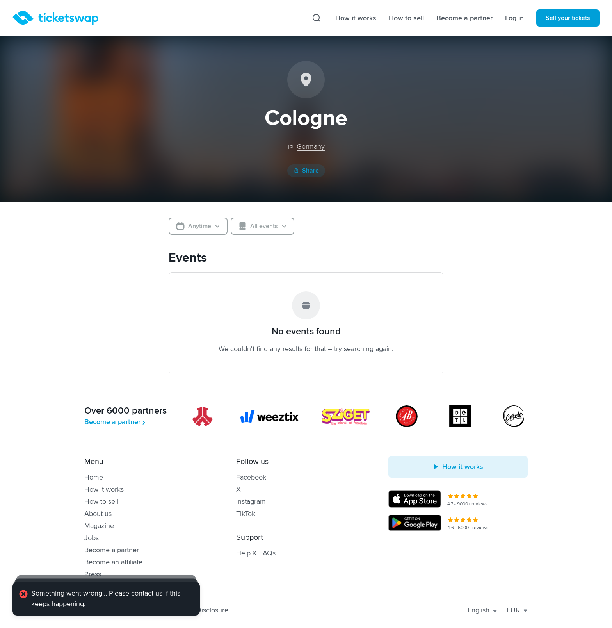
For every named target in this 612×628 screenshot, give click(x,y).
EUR (517, 610)
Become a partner (464, 18)
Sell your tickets (568, 18)
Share (306, 171)
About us (98, 513)
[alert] (106, 599)
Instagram (251, 501)
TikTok (245, 513)
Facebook (251, 477)
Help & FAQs (256, 553)
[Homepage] (55, 18)
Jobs (91, 537)
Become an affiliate (113, 562)
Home (93, 477)
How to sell (406, 18)
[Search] (316, 18)
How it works (355, 18)
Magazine (99, 525)
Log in (514, 18)
